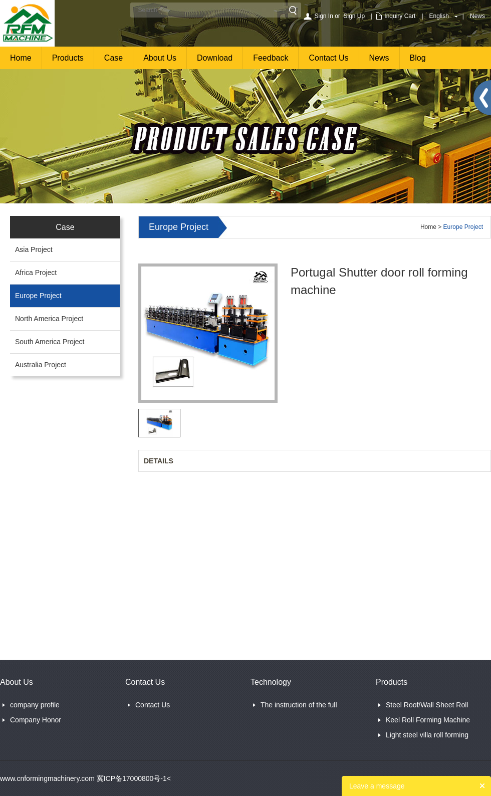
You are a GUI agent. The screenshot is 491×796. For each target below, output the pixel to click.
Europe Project (38, 296)
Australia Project (40, 365)
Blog (418, 58)
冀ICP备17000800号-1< (133, 778)
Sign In (323, 16)
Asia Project (34, 249)
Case (113, 58)
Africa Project (36, 273)
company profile (35, 705)
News (477, 16)
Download (214, 58)
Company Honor (35, 720)
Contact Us (328, 58)
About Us (159, 58)
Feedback (270, 58)
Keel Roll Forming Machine (428, 720)
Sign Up (354, 16)
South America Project (50, 342)
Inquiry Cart (399, 16)
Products (68, 58)
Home (21, 58)
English (439, 16)
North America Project (49, 319)
